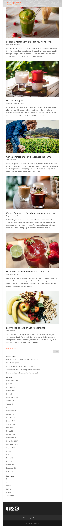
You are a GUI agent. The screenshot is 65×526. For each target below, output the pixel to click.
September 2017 (12, 444)
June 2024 (9, 394)
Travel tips (12, 330)
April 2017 (9, 461)
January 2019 (10, 421)
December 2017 (11, 438)
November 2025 (12, 380)
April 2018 (9, 428)
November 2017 (12, 441)
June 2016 (9, 471)
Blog (7, 44)
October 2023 (11, 401)
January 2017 (10, 465)
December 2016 (11, 468)
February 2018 (11, 434)
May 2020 (9, 407)
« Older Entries (11, 348)
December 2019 (11, 411)
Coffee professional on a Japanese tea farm (28, 156)
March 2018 (10, 431)
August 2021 (10, 404)
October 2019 (11, 414)
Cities (11, 103)
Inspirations (17, 44)
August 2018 (10, 424)
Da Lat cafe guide (15, 100)
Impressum (36, 518)
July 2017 (9, 451)
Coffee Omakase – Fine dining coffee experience (30, 213)
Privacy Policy (27, 518)
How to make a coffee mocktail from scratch (29, 271)
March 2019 (10, 417)
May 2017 (9, 458)
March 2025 (10, 387)
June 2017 (9, 455)
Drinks (11, 44)
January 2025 (10, 391)
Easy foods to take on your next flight (25, 327)
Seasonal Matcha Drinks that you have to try (29, 41)
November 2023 (12, 397)
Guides (15, 103)
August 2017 (10, 448)
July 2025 (9, 384)
